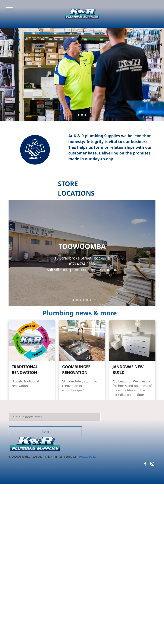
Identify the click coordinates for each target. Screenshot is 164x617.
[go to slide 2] (82, 115)
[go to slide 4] (84, 300)
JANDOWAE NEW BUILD (128, 369)
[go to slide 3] (85, 115)
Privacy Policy (88, 456)
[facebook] (145, 464)
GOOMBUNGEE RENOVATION (76, 369)
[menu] (9, 9)
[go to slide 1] (78, 115)
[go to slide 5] (87, 300)
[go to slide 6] (90, 300)
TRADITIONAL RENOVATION (25, 369)
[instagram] (152, 464)
